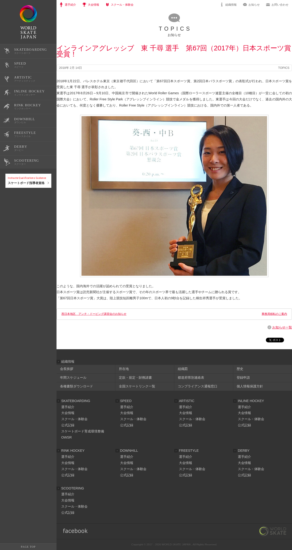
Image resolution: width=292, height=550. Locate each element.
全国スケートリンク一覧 (137, 386)
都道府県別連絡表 (191, 377)
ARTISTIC (186, 401)
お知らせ (254, 4)
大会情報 (67, 413)
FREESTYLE (189, 450)
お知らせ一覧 (282, 327)
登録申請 (243, 377)
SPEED (126, 401)
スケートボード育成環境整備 (82, 431)
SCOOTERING (72, 488)
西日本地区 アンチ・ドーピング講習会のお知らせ (93, 313)
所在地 (124, 369)
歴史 (240, 369)
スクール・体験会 (74, 419)
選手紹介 (67, 407)
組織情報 (231, 4)
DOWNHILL (129, 450)
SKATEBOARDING (75, 401)
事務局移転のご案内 (274, 313)
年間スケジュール (73, 377)
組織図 (183, 369)
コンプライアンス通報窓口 (197, 386)
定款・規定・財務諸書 (135, 377)
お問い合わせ (280, 4)
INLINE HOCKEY (251, 401)
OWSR (66, 437)
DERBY (244, 450)
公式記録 (11, 203)
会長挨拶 (66, 369)
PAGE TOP (28, 546)
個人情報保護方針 (250, 386)
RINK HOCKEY (73, 450)
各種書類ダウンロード (76, 386)
